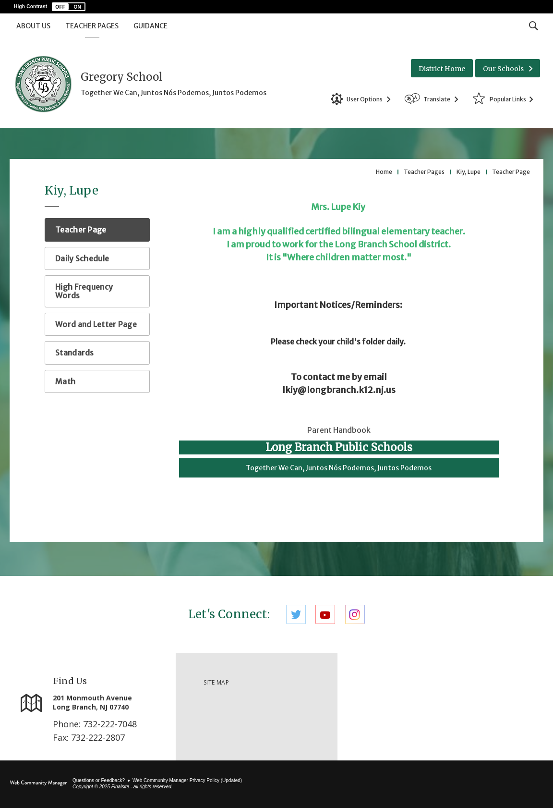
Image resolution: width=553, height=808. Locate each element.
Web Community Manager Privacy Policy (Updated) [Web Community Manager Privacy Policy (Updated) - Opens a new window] (187, 780)
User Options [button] (365, 99)
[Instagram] (355, 614)
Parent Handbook (339, 430)
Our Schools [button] (503, 68)
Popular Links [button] (508, 99)
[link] (445, 706)
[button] (68, 6)
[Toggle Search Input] (533, 25)
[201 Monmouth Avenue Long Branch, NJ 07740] (109, 702)
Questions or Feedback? (98, 780)
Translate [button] (436, 99)
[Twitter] (296, 614)
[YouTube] (325, 614)
